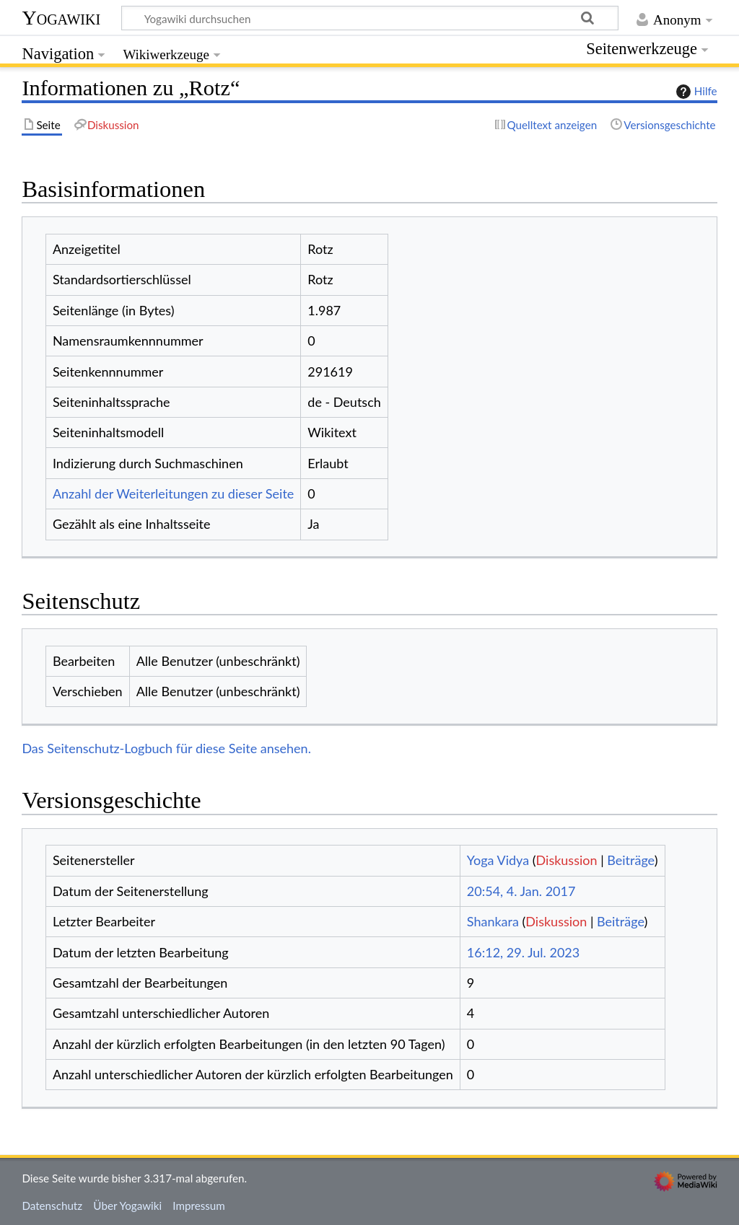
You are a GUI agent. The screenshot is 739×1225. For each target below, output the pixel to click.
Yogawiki (61, 17)
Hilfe (695, 91)
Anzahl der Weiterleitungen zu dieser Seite (173, 493)
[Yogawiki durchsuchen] (370, 18)
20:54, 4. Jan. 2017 (521, 891)
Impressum (198, 1205)
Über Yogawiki (127, 1205)
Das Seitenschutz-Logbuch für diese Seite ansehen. (166, 748)
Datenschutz (52, 1205)
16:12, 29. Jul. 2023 (523, 952)
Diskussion (567, 860)
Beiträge (630, 860)
